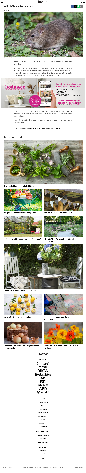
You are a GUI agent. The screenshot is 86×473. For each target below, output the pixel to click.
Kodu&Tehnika (43, 402)
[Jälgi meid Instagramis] (43, 458)
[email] (81, 6)
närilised (33, 128)
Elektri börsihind (43, 442)
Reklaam (43, 450)
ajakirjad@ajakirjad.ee (43, 467)
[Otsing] (82, 2)
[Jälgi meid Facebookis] (43, 462)
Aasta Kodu (43, 426)
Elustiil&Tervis (43, 423)
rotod (52, 128)
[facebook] (72, 6)
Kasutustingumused (43, 435)
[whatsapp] (78, 6)
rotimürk (58, 128)
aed (28, 128)
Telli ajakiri (43, 438)
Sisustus (43, 405)
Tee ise (43, 419)
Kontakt (43, 454)
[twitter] (75, 6)
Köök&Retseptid (43, 416)
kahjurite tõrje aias (43, 128)
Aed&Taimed (43, 409)
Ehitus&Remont (43, 412)
